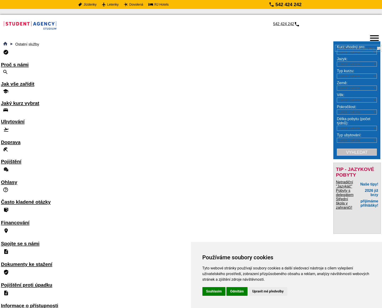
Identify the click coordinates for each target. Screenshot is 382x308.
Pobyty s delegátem (345, 193)
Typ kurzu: (345, 71)
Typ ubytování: (349, 135)
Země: (342, 83)
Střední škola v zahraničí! (344, 203)
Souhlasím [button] (214, 291)
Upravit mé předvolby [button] (268, 291)
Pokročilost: (346, 107)
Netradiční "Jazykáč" (344, 184)
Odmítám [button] (237, 291)
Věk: (340, 95)
